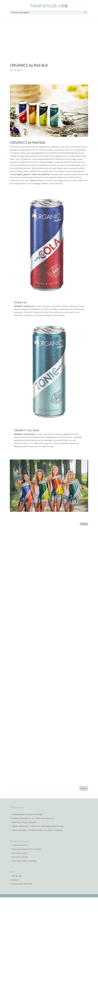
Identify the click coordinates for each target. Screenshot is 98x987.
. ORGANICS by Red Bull (38, 171)
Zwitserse (16, 153)
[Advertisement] (49, 36)
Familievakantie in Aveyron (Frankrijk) (27, 814)
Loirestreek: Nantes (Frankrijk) (24, 861)
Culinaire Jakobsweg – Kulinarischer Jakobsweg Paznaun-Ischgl (37, 826)
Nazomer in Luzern (19, 853)
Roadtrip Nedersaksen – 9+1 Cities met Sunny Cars (33, 818)
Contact (15, 880)
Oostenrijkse (80, 150)
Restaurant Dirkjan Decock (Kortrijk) (27, 849)
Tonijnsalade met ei (20, 845)
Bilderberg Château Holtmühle (24, 822)
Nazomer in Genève (20, 857)
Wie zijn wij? (17, 876)
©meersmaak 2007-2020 (22, 884)
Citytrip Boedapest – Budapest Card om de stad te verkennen (37, 830)
